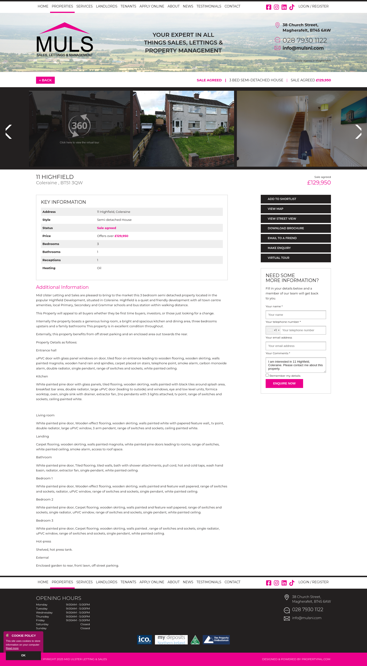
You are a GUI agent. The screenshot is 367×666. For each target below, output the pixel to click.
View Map (275, 209)
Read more (12, 648)
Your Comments (278, 353)
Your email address (279, 337)
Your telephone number (283, 322)
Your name (274, 306)
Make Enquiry (279, 248)
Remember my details (284, 375)
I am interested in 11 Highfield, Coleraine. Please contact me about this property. (296, 365)
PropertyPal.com (316, 659)
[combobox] (273, 330)
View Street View (282, 218)
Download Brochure (286, 228)
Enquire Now (284, 383)
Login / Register (313, 6)
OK (24, 656)
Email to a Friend (282, 238)
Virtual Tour (278, 258)
